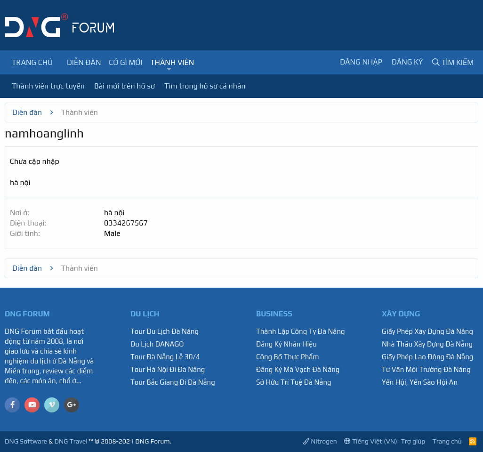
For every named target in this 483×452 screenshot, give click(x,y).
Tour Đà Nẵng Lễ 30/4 (165, 357)
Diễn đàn (84, 62)
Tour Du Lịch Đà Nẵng (164, 331)
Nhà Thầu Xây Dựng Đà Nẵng (427, 344)
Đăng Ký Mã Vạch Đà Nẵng (297, 369)
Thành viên (172, 62)
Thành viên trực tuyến (48, 85)
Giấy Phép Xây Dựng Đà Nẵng (427, 331)
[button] (169, 69)
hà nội (114, 212)
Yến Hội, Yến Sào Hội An (420, 382)
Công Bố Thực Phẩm (287, 357)
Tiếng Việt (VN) (370, 441)
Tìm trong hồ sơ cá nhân (205, 85)
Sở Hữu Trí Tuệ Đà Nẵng (293, 382)
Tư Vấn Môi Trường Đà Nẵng (426, 369)
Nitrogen (320, 441)
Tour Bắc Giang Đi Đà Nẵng (172, 382)
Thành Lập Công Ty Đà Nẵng (300, 331)
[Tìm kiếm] (452, 62)
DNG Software (26, 441)
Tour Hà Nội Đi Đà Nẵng (167, 369)
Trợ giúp (413, 441)
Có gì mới (125, 62)
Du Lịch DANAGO (157, 344)
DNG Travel (70, 441)
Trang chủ (32, 62)
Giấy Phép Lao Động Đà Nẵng (427, 357)
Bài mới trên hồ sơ (124, 85)
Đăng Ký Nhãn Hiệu (286, 344)
